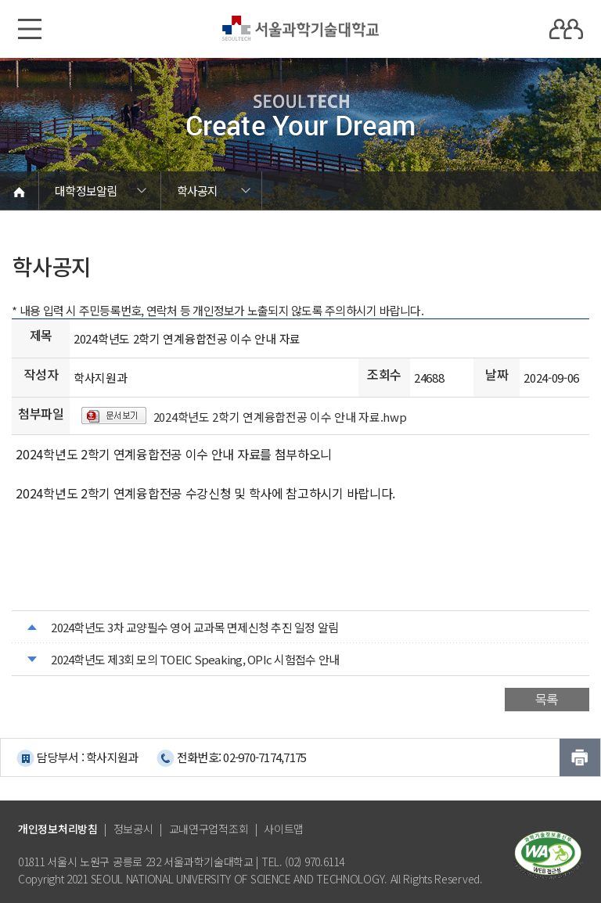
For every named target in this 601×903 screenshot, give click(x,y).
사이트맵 (284, 828)
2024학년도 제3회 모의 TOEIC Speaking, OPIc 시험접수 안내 (195, 659)
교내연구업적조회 (209, 828)
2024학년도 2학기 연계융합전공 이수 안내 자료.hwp (280, 416)
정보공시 (133, 828)
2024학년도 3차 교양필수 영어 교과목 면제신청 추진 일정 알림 (194, 627)
